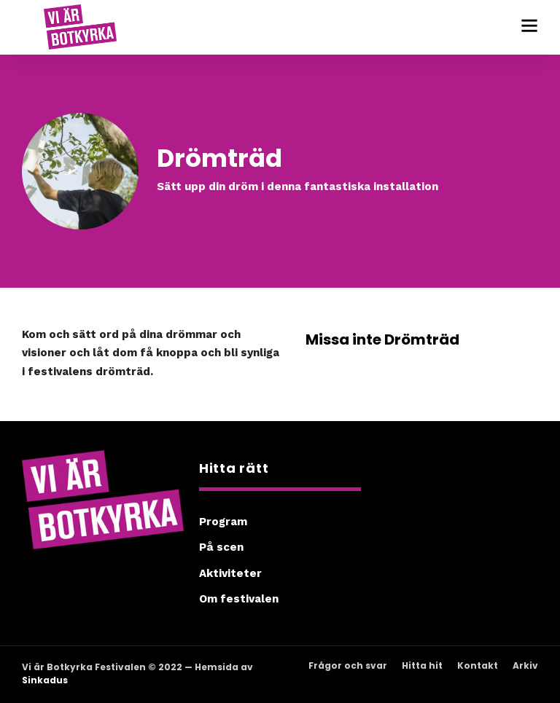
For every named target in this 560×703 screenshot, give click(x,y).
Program (223, 521)
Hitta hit (422, 665)
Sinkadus (45, 680)
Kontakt (477, 665)
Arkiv (525, 665)
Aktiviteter (230, 573)
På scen (221, 547)
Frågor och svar (347, 665)
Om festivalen (239, 598)
